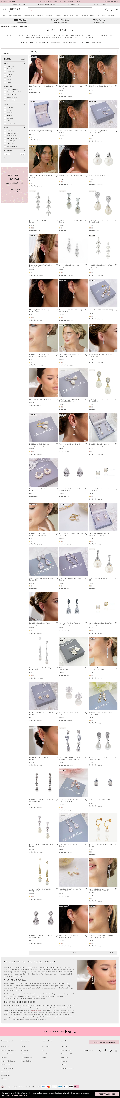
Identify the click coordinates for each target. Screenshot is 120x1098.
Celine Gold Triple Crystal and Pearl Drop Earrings (40, 176)
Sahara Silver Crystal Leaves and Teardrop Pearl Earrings (99, 534)
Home (3, 26)
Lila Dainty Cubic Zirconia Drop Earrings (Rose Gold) (69, 800)
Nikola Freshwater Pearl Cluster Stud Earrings (41, 713)
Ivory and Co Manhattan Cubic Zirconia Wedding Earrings (71, 489)
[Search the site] (62, 10)
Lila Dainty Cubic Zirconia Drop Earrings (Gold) (39, 310)
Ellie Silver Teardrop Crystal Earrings (70, 175)
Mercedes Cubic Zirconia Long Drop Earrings (70, 845)
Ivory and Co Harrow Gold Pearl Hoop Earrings (101, 845)
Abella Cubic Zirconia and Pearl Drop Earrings (41, 845)
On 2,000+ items (99, 21)
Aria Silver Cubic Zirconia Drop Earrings (39, 221)
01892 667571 (12, 1)
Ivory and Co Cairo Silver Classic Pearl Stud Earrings (101, 489)
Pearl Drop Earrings (42, 42)
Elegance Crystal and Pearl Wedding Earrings (70, 221)
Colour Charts (25, 1054)
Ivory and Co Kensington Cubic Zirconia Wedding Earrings (41, 800)
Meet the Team (66, 1050)
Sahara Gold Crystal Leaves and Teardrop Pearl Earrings (69, 936)
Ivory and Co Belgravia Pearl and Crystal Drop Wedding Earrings (69, 758)
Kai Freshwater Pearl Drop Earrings (40, 399)
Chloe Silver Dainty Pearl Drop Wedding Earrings (98, 131)
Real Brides (45, 1046)
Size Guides (25, 1050)
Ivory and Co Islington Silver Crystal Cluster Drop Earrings (70, 355)
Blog (42, 1050)
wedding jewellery (36, 1010)
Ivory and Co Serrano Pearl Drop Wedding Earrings (99, 758)
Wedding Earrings (24, 26)
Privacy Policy (5, 1072)
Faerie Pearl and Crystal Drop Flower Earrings (71, 445)
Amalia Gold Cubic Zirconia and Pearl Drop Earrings (100, 713)
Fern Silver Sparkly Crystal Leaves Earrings (70, 579)
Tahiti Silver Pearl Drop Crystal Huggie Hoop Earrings (71, 310)
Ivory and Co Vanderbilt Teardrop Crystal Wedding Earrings (69, 624)
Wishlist (43, 1057)
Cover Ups (58, 15)
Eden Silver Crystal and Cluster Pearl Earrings (100, 87)
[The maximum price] (22, 154)
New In (103, 15)
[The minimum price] (7, 154)
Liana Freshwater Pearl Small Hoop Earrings (40, 489)
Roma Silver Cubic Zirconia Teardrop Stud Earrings (40, 624)
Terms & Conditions (7, 1068)
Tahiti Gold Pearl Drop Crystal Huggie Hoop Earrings (71, 534)
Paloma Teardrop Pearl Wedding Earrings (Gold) (99, 400)
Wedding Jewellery (29, 15)
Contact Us (5, 1046)
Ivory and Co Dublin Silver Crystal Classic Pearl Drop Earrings (40, 355)
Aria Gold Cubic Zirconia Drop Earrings (101, 310)
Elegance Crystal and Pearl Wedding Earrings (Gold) (40, 266)
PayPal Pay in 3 (6, 1064)
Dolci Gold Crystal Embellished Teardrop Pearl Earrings (39, 445)
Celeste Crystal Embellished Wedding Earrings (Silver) (41, 579)
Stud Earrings (55, 42)
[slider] (5, 157)
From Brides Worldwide (60, 21)
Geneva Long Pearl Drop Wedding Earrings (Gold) (40, 890)
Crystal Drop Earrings (26, 42)
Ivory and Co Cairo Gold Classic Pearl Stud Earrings (100, 624)
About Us (64, 1046)
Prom (77, 15)
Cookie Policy (5, 1075)
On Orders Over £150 (21, 21)
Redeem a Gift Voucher (8, 1050)
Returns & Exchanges (8, 1061)
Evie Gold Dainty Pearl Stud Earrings (40, 131)
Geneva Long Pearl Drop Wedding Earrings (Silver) (40, 668)
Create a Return (6, 1054)
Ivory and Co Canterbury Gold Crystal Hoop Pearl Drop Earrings (101, 936)
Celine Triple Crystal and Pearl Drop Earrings (70, 87)
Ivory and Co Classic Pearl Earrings (100, 799)
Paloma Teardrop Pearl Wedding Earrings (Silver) (99, 221)
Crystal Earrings (84, 42)
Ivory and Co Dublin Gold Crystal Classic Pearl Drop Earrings (39, 534)
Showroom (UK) (66, 1054)
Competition (45, 1054)
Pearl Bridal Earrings (69, 42)
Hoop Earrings (96, 42)
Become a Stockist (67, 1068)
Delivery (4, 1057)
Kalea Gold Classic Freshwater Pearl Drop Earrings (70, 890)
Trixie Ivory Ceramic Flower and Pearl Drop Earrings (71, 668)
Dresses (65, 15)
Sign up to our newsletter (104, 1042)
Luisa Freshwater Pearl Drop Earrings (41, 86)
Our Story (64, 1057)
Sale (98, 15)
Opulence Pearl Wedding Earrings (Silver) (99, 579)
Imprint (63, 1064)
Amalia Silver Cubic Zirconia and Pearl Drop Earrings (100, 266)
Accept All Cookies (107, 1094)
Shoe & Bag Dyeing (27, 1057)
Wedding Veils (40, 15)
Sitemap (4, 1079)
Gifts (71, 15)
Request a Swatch (27, 1061)
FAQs (23, 1046)
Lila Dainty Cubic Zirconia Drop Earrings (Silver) (69, 266)
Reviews (64, 1061)
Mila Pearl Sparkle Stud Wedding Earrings (69, 713)
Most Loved (111, 15)
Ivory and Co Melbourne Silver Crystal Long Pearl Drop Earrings (101, 668)
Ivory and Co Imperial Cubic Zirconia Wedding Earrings (40, 936)
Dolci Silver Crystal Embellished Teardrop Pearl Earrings (69, 400)
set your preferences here (17, 1095)
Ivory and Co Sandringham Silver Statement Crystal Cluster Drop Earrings (99, 890)
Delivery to (111, 1)
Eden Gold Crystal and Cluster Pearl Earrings (70, 131)
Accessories (49, 15)
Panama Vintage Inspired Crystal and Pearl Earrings (100, 355)
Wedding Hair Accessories (14, 15)
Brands (92, 15)
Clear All (22, 59)
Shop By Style (84, 15)
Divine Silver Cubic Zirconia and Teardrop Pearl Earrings (99, 445)
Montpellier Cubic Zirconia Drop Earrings (39, 758)
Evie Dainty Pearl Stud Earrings (99, 175)
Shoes (3, 15)
